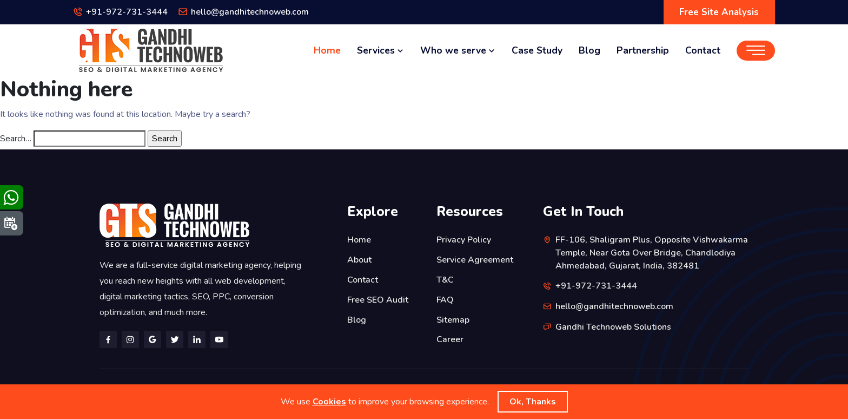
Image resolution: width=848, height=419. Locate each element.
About (359, 259)
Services (380, 50)
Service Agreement (474, 259)
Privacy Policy (463, 240)
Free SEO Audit (378, 298)
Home (327, 50)
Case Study (537, 50)
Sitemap (452, 318)
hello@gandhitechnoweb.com (250, 12)
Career (449, 337)
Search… (15, 139)
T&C (445, 279)
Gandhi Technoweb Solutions (613, 326)
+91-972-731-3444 (127, 12)
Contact (702, 50)
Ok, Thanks (532, 402)
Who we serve (457, 50)
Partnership (643, 50)
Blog (589, 50)
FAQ (445, 298)
